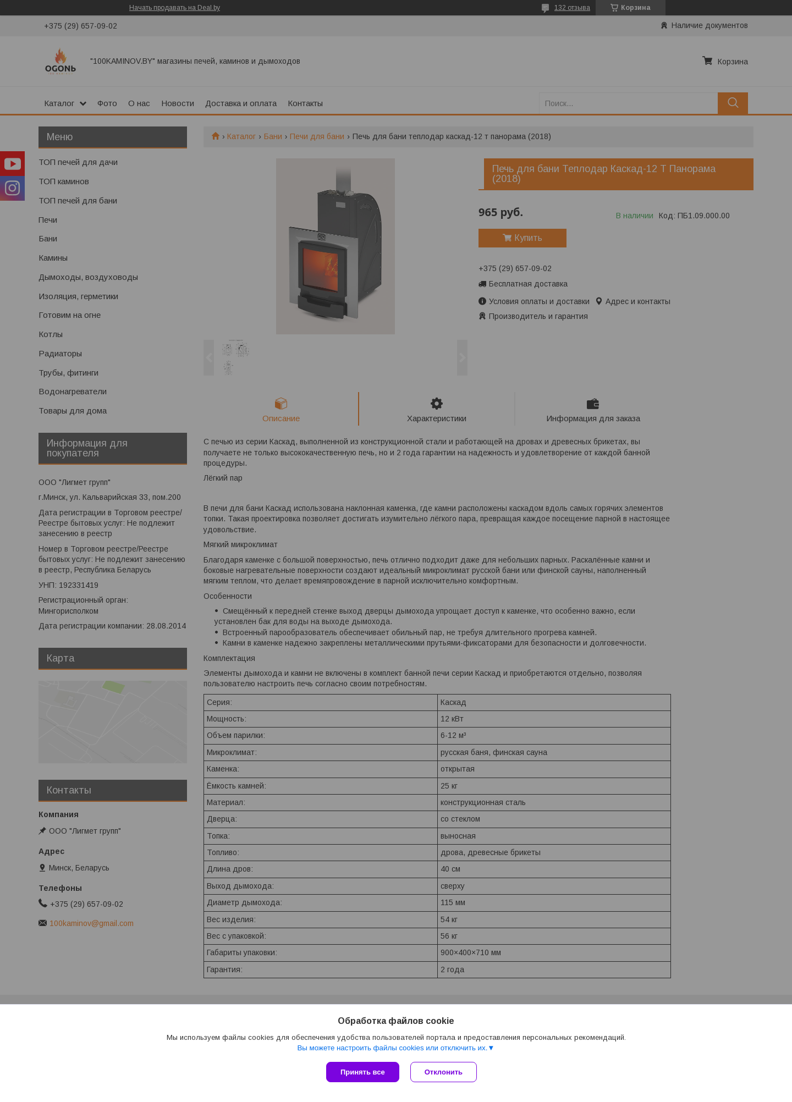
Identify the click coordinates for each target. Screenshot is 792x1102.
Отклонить (444, 1072)
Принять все (362, 1072)
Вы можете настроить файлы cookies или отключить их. (392, 1048)
